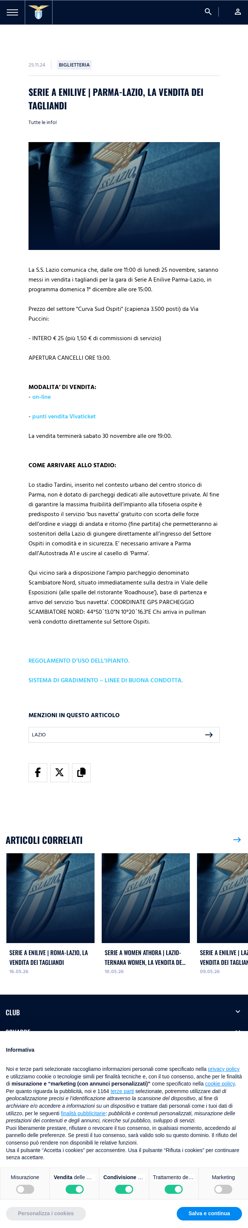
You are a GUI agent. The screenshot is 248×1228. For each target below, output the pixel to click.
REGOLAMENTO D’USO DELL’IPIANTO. (79, 661)
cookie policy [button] (220, 1084)
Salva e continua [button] (209, 1213)
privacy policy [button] (224, 1069)
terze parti (122, 1091)
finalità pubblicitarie (83, 1113)
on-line (41, 397)
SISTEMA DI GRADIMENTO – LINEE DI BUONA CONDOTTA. (106, 680)
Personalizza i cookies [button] (46, 1213)
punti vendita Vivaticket (64, 416)
